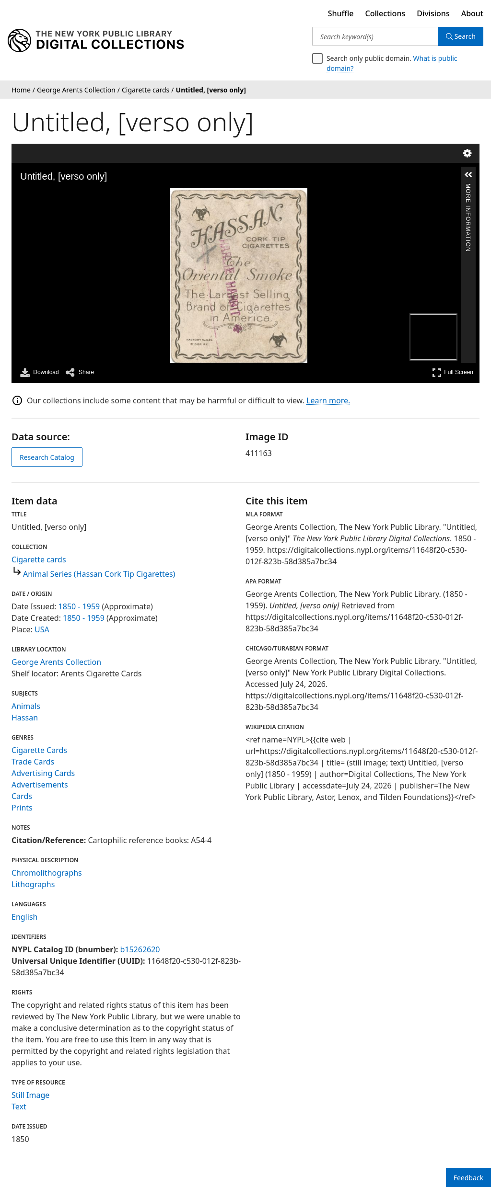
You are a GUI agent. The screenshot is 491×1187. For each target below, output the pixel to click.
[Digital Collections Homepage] (96, 41)
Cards (22, 796)
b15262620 (140, 949)
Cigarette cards (39, 559)
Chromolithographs (47, 872)
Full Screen (453, 372)
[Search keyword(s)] (375, 36)
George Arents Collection (56, 662)
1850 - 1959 (79, 606)
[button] (468, 175)
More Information (468, 187)
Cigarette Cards (39, 750)
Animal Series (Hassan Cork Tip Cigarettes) (99, 574)
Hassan (25, 717)
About (472, 13)
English (24, 917)
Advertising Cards (43, 773)
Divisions (433, 13)
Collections (385, 13)
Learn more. (328, 400)
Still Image (30, 1095)
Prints (22, 807)
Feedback (468, 1177)
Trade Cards (33, 761)
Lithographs (33, 884)
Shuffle (341, 13)
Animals (26, 706)
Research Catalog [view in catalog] (47, 457)
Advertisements (40, 784)
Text (19, 1106)
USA (42, 629)
